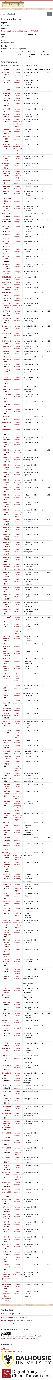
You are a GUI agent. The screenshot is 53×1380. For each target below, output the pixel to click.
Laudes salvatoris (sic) (17, 482)
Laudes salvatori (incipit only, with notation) (17, 805)
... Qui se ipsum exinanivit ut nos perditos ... (17, 678)
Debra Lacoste (6, 1314)
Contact (5, 1349)
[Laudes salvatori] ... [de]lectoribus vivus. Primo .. (17, 148)
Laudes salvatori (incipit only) (17, 876)
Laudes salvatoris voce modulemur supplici (17, 629)
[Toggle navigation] (48, 4)
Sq (2, 54)
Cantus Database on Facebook (11, 1352)
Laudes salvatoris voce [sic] (17, 567)
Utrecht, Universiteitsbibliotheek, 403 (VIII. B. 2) (19, 31)
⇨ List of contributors (8, 1324)
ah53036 (18, 54)
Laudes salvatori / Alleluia (17, 971)
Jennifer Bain (6, 1317)
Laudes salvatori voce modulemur (17, 306)
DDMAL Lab (5, 1320)
